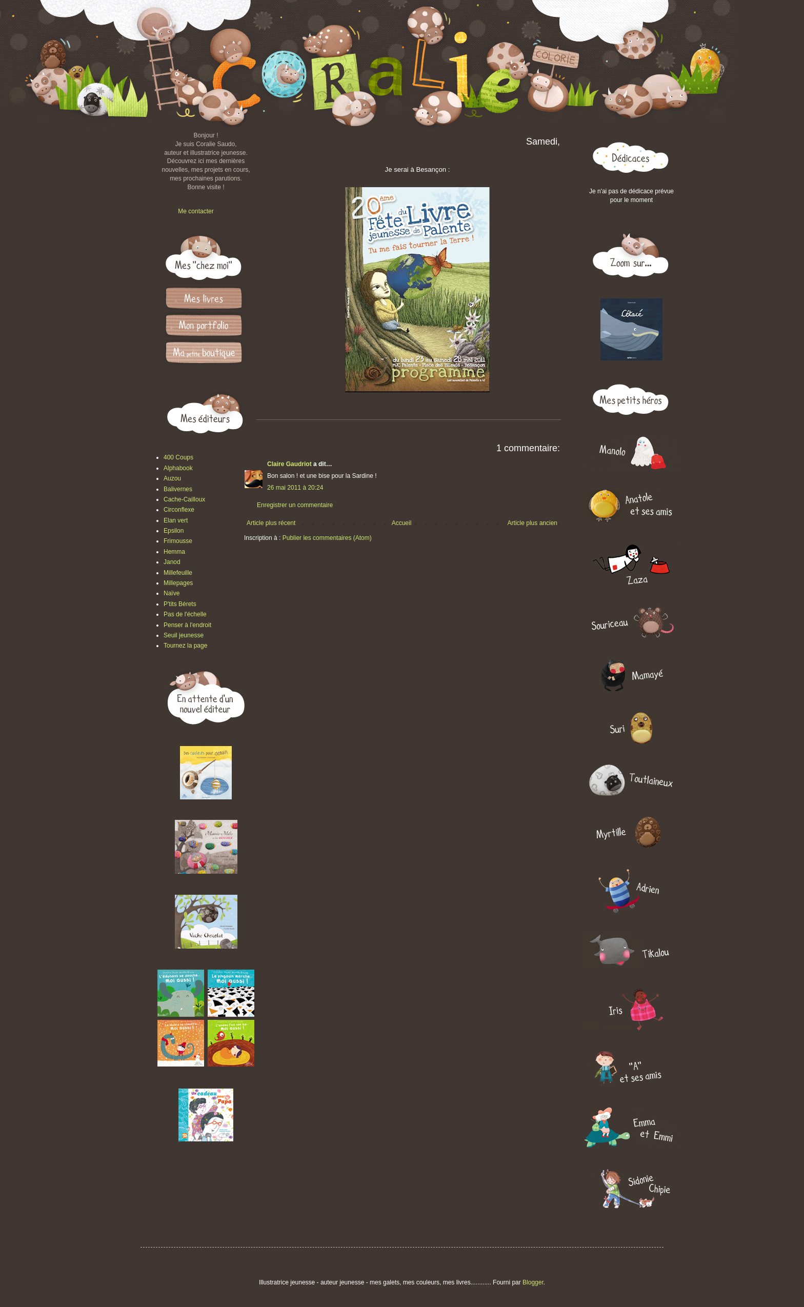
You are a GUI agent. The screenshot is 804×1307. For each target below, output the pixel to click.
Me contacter (195, 211)
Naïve (171, 593)
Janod (172, 562)
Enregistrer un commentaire (295, 505)
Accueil (402, 523)
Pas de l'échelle (185, 614)
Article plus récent (271, 523)
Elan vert (176, 520)
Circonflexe (179, 509)
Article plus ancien (532, 523)
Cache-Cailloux (184, 499)
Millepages (178, 583)
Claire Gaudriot (289, 464)
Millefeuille (178, 572)
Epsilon (174, 530)
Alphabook (178, 468)
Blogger (533, 1282)
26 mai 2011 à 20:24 (295, 487)
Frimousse (178, 541)
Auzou (172, 478)
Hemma (174, 551)
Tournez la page (185, 645)
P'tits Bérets (180, 604)
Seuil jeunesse (184, 635)
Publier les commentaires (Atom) (327, 537)
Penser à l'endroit (187, 625)
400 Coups (178, 457)
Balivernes (178, 489)
